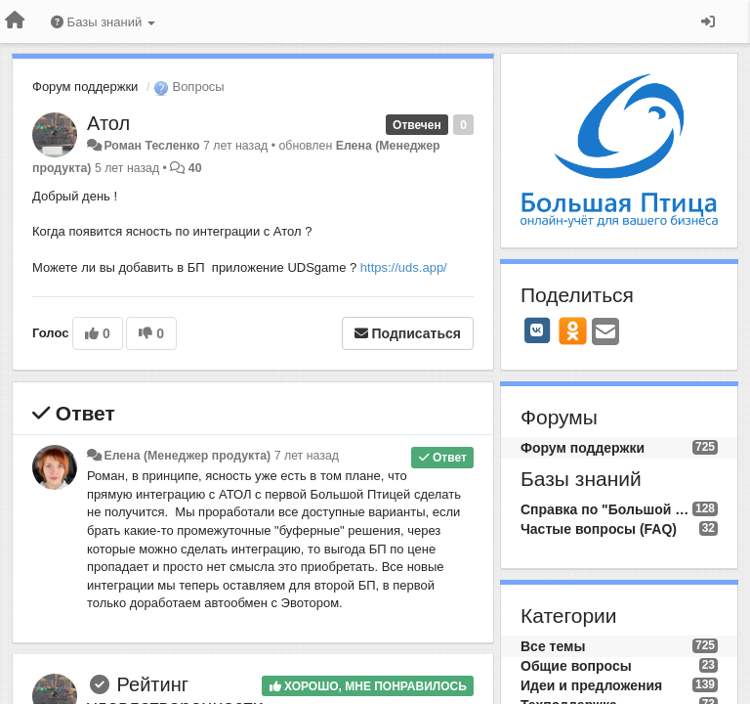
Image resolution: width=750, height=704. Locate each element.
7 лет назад (306, 455)
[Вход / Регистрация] (708, 21)
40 (195, 168)
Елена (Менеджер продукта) (187, 455)
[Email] (605, 333)
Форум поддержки (85, 86)
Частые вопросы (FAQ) (599, 529)
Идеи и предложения (591, 685)
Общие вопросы (576, 666)
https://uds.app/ (403, 267)
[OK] (573, 330)
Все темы (553, 646)
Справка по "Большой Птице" (606, 509)
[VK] (537, 330)
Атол (108, 123)
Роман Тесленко (151, 146)
